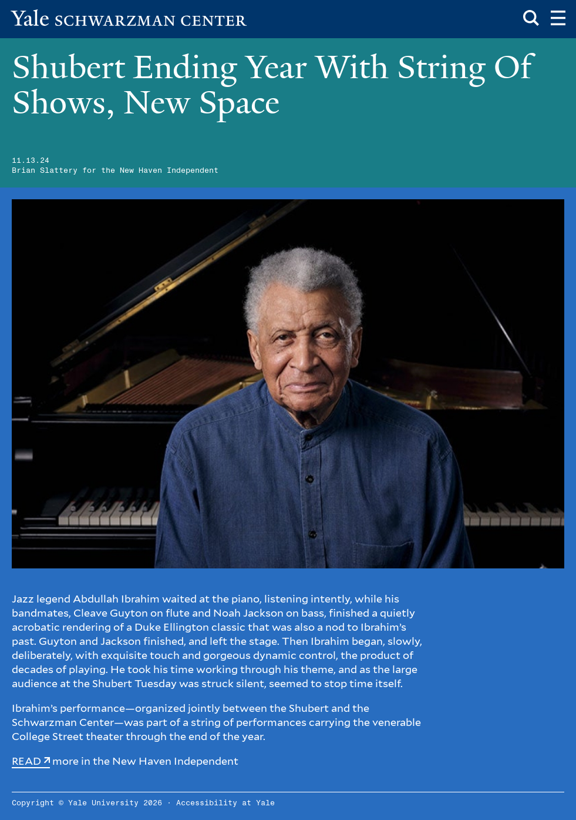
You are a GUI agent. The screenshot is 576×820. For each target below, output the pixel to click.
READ (26, 761)
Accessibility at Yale (225, 803)
